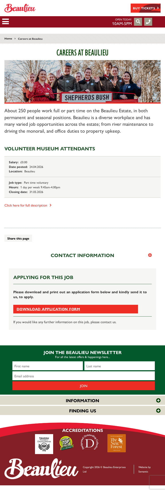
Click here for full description (28, 205)
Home (8, 38)
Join (83, 385)
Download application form (48, 308)
